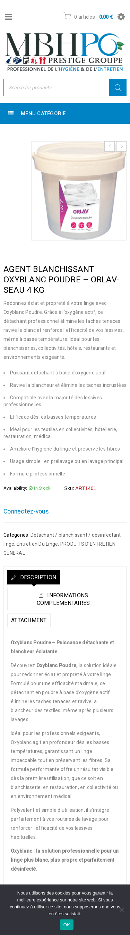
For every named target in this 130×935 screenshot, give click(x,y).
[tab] (33, 577)
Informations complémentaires (63, 599)
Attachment (29, 620)
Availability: (15, 488)
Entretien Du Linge (37, 544)
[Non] (121, 909)
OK (66, 924)
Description (37, 577)
